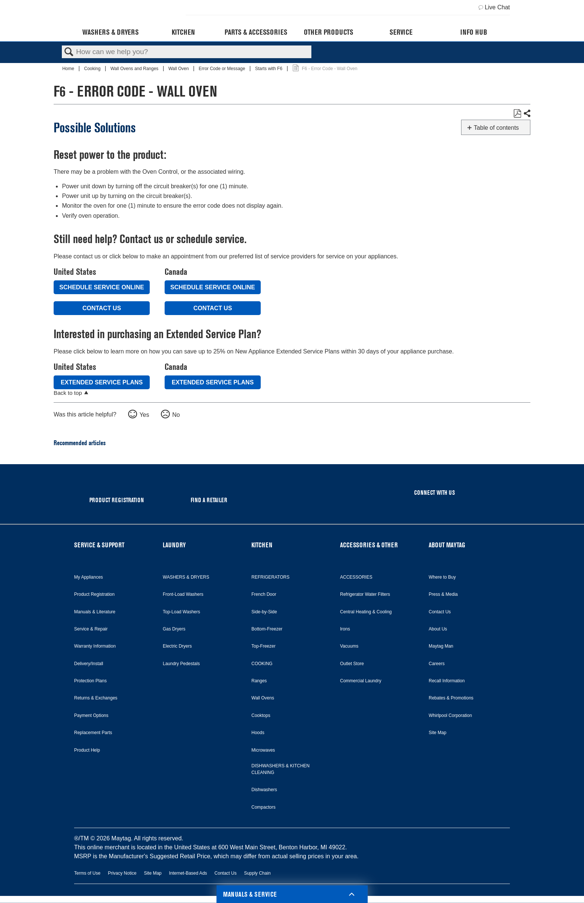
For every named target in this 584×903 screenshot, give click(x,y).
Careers (437, 663)
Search (68, 52)
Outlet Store (352, 663)
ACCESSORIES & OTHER (369, 545)
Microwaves (263, 750)
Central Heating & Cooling (366, 611)
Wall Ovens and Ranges (134, 68)
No (176, 415)
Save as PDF (517, 113)
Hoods (257, 732)
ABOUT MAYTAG (447, 545)
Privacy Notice (122, 873)
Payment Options (91, 715)
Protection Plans (90, 680)
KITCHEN (261, 545)
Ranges (259, 680)
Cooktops (260, 715)
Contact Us (101, 308)
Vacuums (349, 646)
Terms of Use (87, 873)
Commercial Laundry (360, 680)
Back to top (68, 393)
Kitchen (183, 32)
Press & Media (443, 594)
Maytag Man (441, 646)
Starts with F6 (269, 68)
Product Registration (94, 594)
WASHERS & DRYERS (186, 577)
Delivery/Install (88, 663)
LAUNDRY (174, 545)
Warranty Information (95, 646)
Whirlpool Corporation (450, 715)
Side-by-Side (264, 611)
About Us (438, 629)
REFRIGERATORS (270, 577)
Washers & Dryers (110, 32)
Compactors (263, 807)
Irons (345, 629)
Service (401, 32)
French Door (263, 594)
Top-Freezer (263, 646)
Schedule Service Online (101, 287)
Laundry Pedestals (181, 663)
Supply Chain (257, 873)
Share (526, 113)
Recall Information (447, 680)
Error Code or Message (222, 68)
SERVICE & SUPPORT (99, 545)
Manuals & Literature (94, 611)
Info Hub (473, 32)
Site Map (437, 732)
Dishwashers (264, 789)
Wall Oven (179, 68)
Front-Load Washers (183, 594)
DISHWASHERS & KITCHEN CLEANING (280, 769)
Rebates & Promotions (451, 698)
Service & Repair (91, 629)
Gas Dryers (174, 629)
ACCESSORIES (356, 577)
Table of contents (496, 128)
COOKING (262, 663)
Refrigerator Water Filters (365, 594)
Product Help (87, 750)
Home (68, 68)
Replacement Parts (93, 732)
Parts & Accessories (256, 32)
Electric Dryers (177, 646)
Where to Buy (442, 577)
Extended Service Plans (102, 382)
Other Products (328, 32)
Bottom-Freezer (266, 629)
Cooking (93, 68)
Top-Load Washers (181, 611)
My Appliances (88, 577)
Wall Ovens (262, 698)
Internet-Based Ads (188, 873)
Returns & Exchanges (95, 698)
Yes (144, 415)
